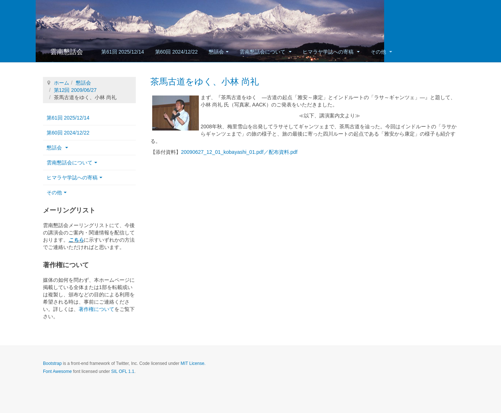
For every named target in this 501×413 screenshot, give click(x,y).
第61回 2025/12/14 (122, 52)
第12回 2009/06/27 (75, 90)
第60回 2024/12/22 (176, 52)
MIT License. (193, 363)
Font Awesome (57, 371)
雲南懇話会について (266, 52)
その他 (381, 52)
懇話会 (219, 52)
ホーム (61, 83)
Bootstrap (52, 363)
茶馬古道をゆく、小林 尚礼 (204, 81)
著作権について (96, 309)
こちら (76, 240)
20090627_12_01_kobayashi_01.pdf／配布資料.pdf (239, 152)
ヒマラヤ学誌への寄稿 (331, 52)
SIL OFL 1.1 (122, 371)
